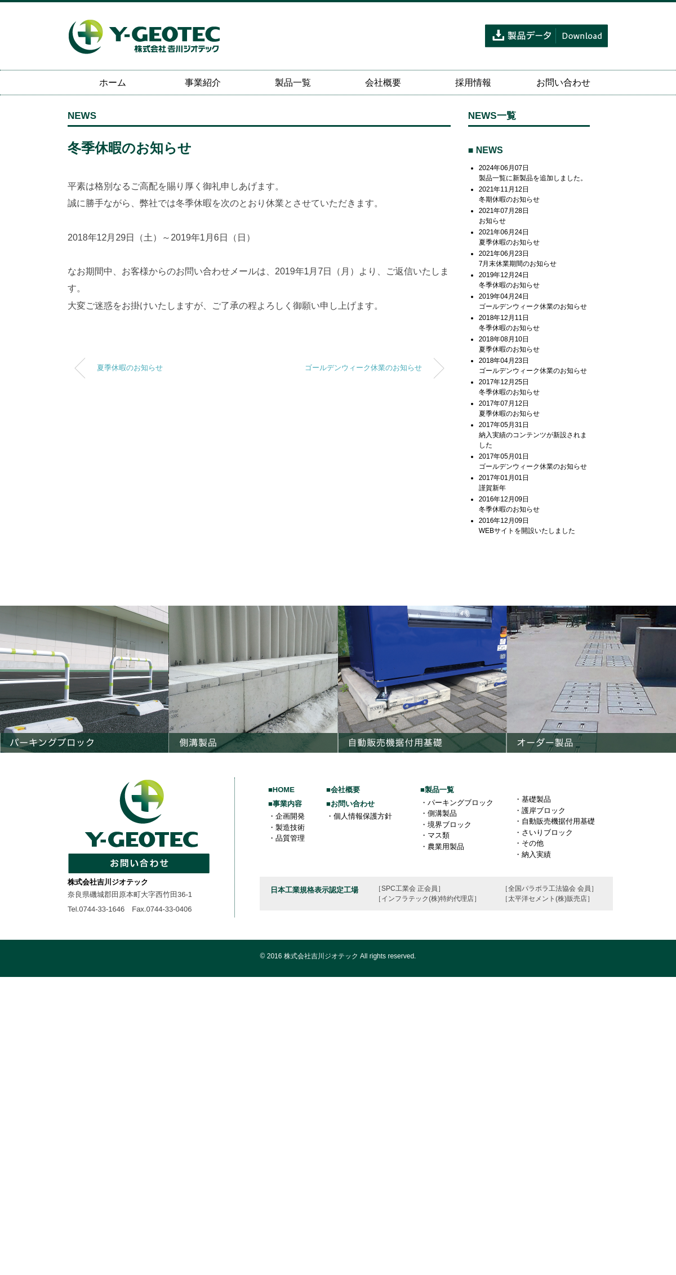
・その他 (529, 843)
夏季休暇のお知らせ (130, 368)
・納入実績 (532, 854)
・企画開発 (286, 816)
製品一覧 (293, 82)
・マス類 (435, 835)
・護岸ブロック (540, 810)
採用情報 (473, 82)
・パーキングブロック (456, 802)
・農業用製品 (442, 846)
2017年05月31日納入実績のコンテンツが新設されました (533, 435)
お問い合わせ (563, 82)
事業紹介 (203, 82)
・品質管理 (286, 838)
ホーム (112, 82)
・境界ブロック (446, 824)
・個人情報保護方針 (359, 816)
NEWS (82, 115)
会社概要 (383, 82)
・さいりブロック (543, 832)
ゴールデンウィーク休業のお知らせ (363, 368)
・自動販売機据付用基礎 (554, 821)
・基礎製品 (532, 799)
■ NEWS (485, 150)
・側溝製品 (438, 813)
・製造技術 (286, 827)
